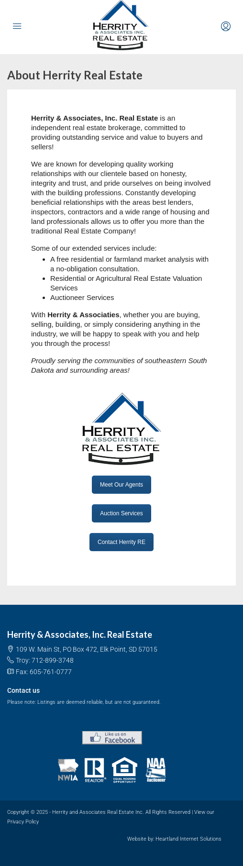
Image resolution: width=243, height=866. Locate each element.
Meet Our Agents (121, 484)
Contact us (23, 690)
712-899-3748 (53, 660)
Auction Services (121, 513)
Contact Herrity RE (121, 542)
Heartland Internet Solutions (188, 839)
